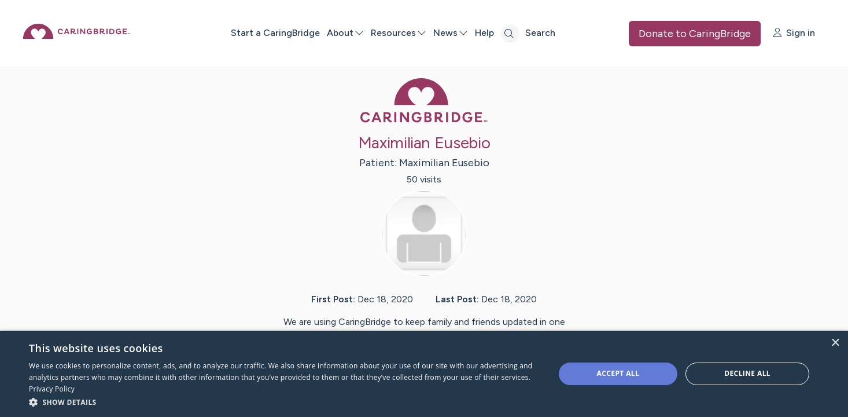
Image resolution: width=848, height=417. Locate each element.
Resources (436, 32)
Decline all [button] (747, 373)
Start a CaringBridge (313, 32)
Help (522, 32)
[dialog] (424, 374)
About (383, 32)
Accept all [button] (618, 373)
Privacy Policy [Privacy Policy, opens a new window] (52, 389)
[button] (284, 401)
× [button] (835, 343)
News (488, 32)
